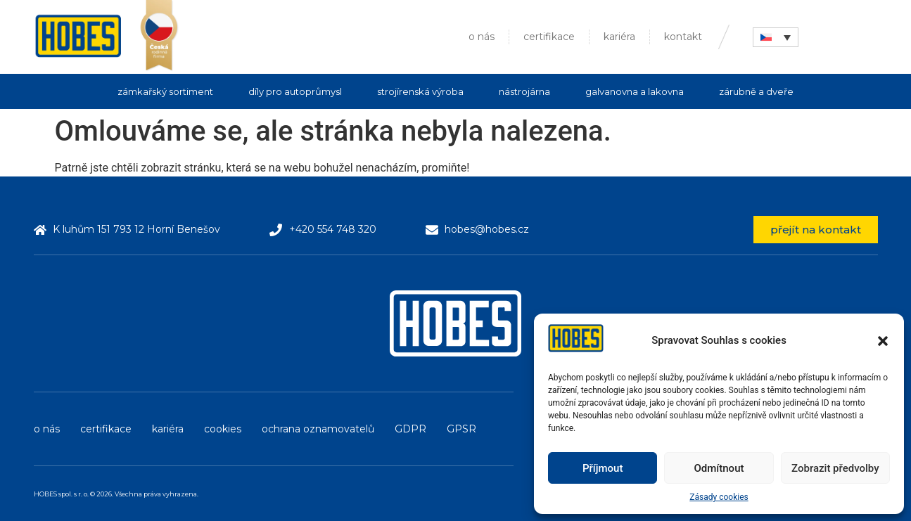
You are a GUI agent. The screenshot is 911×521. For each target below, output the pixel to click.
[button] (883, 341)
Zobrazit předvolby (835, 468)
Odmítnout (719, 468)
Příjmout (602, 468)
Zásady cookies (718, 497)
